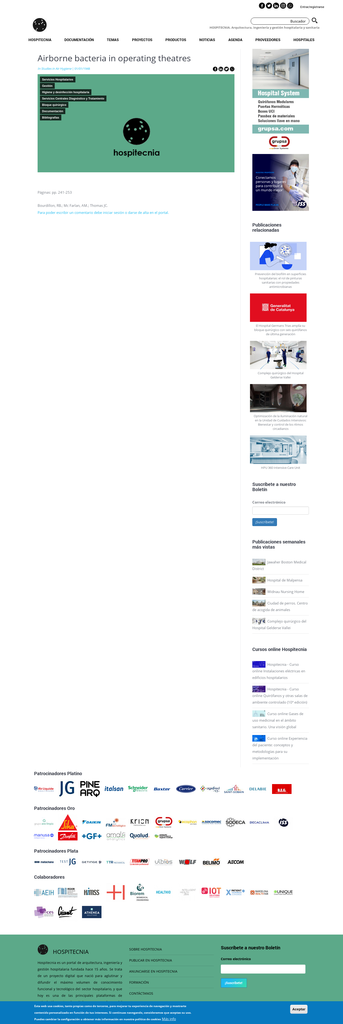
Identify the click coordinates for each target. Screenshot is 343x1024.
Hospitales (304, 39)
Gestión (47, 86)
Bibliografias (50, 117)
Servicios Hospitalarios (57, 79)
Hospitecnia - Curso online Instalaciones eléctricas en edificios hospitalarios (278, 671)
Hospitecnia (39, 39)
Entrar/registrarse (312, 7)
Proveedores (268, 39)
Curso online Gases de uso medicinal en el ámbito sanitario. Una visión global (277, 720)
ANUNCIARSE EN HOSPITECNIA (153, 971)
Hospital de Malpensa (284, 580)
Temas (113, 39)
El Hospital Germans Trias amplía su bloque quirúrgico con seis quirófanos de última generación (280, 329)
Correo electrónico (268, 502)
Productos (175, 39)
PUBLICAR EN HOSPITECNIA (150, 960)
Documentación (79, 39)
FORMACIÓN (139, 982)
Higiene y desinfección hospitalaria (65, 92)
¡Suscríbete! (264, 522)
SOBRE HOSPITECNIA (145, 949)
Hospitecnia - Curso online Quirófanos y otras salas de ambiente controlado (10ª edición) (280, 695)
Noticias (207, 39)
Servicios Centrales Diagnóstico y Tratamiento (73, 98)
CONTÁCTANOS (141, 993)
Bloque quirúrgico (54, 105)
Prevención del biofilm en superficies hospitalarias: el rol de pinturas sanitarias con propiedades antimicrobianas (280, 280)
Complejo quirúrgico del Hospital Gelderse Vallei (281, 375)
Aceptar (298, 1009)
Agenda (235, 39)
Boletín (259, 489)
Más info (169, 1018)
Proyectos (142, 39)
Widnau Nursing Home (285, 591)
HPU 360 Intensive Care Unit (280, 468)
